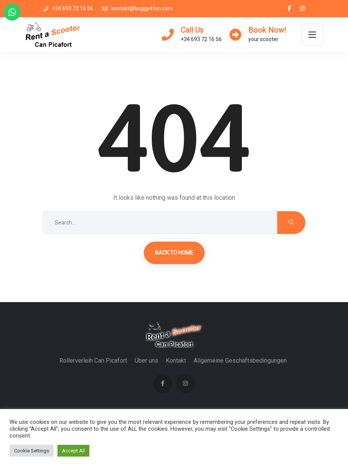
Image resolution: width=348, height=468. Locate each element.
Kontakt (176, 360)
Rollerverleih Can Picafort (93, 360)
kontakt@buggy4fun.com (137, 8)
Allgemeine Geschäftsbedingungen (240, 360)
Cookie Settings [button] (31, 451)
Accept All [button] (73, 451)
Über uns (146, 360)
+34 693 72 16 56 (68, 8)
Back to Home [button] (174, 253)
